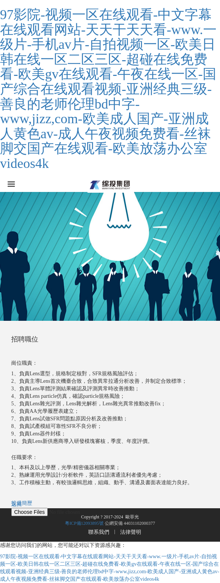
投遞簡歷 (21, 503)
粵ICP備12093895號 (84, 523)
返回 (16, 504)
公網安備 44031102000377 (130, 523)
